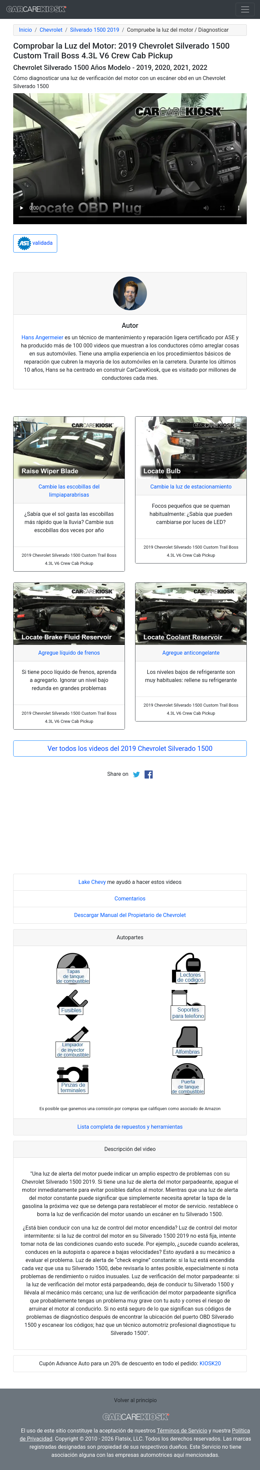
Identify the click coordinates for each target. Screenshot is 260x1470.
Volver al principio (135, 1400)
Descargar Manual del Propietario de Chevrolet (130, 915)
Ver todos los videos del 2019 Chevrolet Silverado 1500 (129, 748)
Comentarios (130, 898)
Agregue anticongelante (190, 653)
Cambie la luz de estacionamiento (191, 486)
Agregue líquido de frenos (69, 653)
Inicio (25, 30)
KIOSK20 (210, 1363)
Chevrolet (51, 30)
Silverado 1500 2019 (94, 30)
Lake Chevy (92, 882)
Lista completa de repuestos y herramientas (129, 1127)
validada (35, 243)
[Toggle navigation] (245, 9)
